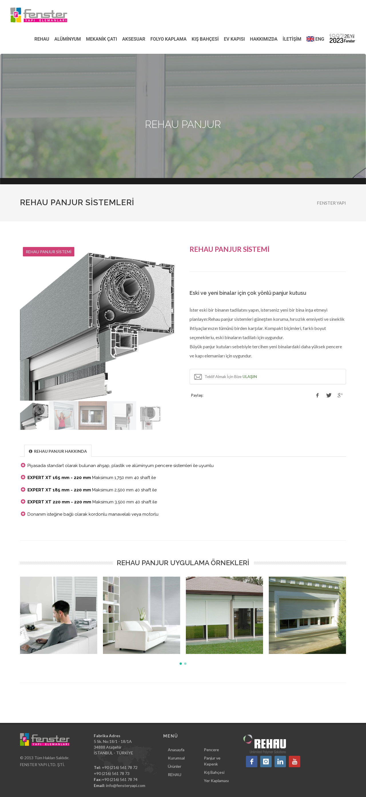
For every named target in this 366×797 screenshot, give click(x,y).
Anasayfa (176, 749)
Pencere (211, 749)
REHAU (174, 774)
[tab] (58, 450)
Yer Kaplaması (216, 780)
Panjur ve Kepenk (212, 761)
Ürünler (174, 766)
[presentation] (58, 451)
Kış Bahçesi (214, 772)
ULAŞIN (249, 376)
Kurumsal (176, 758)
